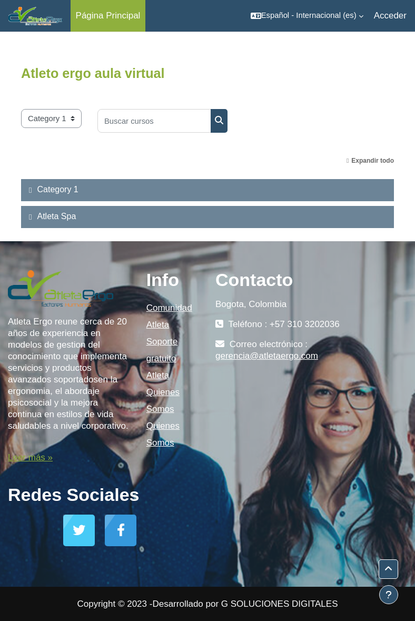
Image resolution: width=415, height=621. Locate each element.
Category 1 (57, 189)
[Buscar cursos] (154, 121)
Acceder (390, 16)
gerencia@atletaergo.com (266, 356)
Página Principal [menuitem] (108, 16)
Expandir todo (372, 160)
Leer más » (30, 457)
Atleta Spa (56, 216)
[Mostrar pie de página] (388, 594)
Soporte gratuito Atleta (162, 358)
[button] (307, 16)
